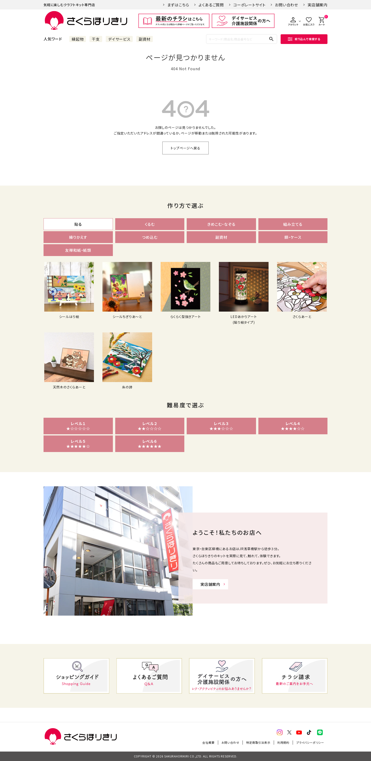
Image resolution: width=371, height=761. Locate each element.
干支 (96, 39)
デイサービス (119, 39)
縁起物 (78, 39)
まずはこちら (178, 5)
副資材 (144, 39)
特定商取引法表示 (258, 742)
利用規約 (283, 742)
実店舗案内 (317, 5)
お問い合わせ (286, 5)
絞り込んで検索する (304, 39)
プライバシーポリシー (310, 742)
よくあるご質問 (211, 5)
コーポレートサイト (249, 5)
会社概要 (208, 742)
